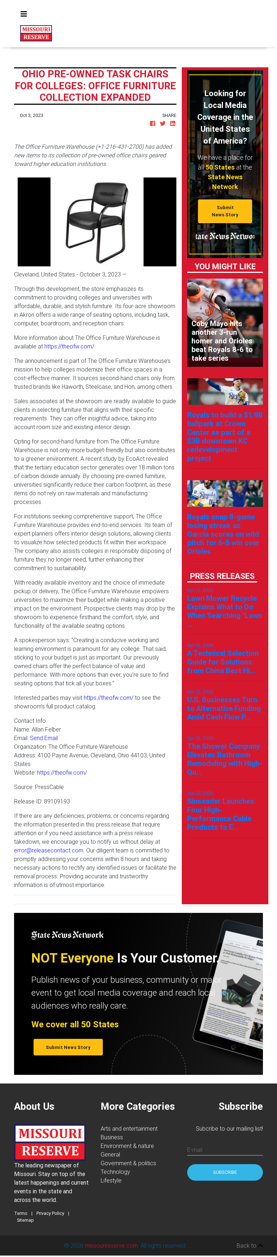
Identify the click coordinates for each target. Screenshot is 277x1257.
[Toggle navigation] (24, 14)
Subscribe (225, 1172)
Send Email (44, 738)
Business (112, 1137)
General (110, 1154)
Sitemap (25, 1220)
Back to (250, 1245)
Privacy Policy (50, 1213)
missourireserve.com (111, 1245)
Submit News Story (225, 210)
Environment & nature (127, 1145)
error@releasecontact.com (48, 850)
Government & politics (128, 1163)
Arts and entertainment (129, 1128)
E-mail (194, 1149)
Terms (20, 1213)
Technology (115, 1171)
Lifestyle (111, 1180)
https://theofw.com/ (69, 346)
